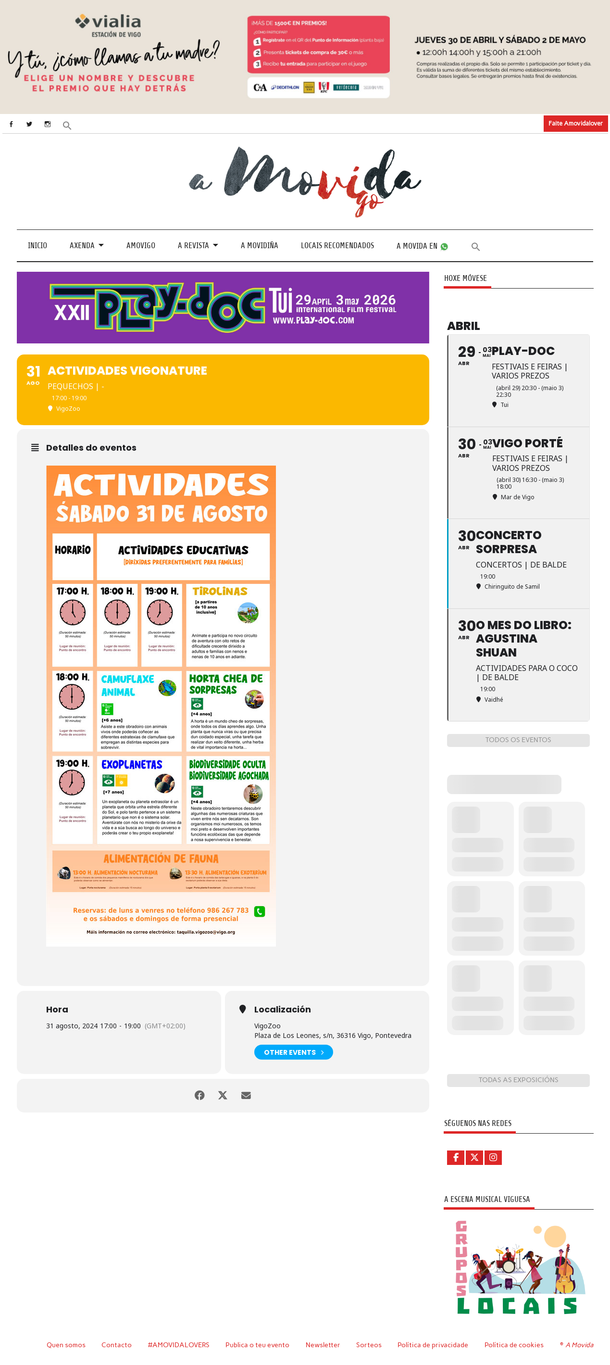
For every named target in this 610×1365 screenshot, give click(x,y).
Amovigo (140, 245)
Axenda (82, 245)
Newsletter (323, 1345)
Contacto (116, 1345)
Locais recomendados (337, 245)
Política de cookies (514, 1345)
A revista (193, 245)
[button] (67, 124)
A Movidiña (259, 245)
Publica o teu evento (257, 1345)
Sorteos (369, 1345)
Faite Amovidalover (575, 122)
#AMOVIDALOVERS (179, 1345)
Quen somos (66, 1345)
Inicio (37, 245)
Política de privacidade (433, 1345)
